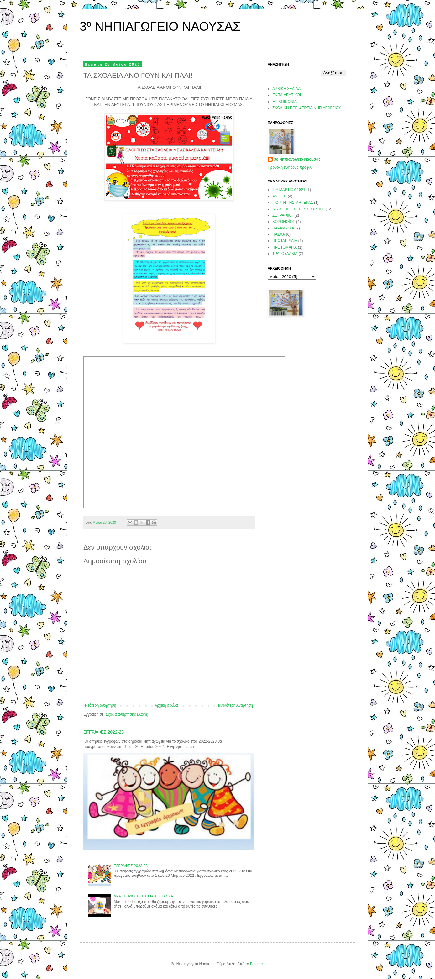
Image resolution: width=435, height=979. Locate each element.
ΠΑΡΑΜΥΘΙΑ (283, 228)
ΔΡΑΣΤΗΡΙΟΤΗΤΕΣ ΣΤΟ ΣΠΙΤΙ (298, 209)
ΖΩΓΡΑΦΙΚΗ (282, 215)
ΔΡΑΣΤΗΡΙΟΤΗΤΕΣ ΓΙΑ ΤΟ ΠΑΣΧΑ (143, 896)
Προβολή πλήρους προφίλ (290, 167)
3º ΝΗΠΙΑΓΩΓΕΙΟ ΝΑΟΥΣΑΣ (160, 26)
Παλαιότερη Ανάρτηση (234, 705)
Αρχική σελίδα (166, 705)
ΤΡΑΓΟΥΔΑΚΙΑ (284, 253)
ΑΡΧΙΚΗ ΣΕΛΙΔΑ (286, 89)
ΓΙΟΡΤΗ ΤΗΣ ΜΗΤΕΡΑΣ (292, 202)
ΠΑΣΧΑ (278, 234)
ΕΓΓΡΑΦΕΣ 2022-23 (103, 731)
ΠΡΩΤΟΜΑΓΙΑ (284, 247)
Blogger (256, 964)
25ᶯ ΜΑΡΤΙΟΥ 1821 (288, 189)
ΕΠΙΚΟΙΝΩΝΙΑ (284, 101)
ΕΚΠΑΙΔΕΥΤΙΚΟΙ (286, 95)
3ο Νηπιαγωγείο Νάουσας (297, 159)
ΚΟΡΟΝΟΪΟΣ (283, 221)
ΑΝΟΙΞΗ (279, 196)
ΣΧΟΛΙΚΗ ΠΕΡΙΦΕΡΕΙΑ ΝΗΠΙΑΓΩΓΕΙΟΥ (306, 108)
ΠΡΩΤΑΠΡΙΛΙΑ (284, 241)
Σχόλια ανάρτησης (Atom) (127, 714)
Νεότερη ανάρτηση (100, 705)
